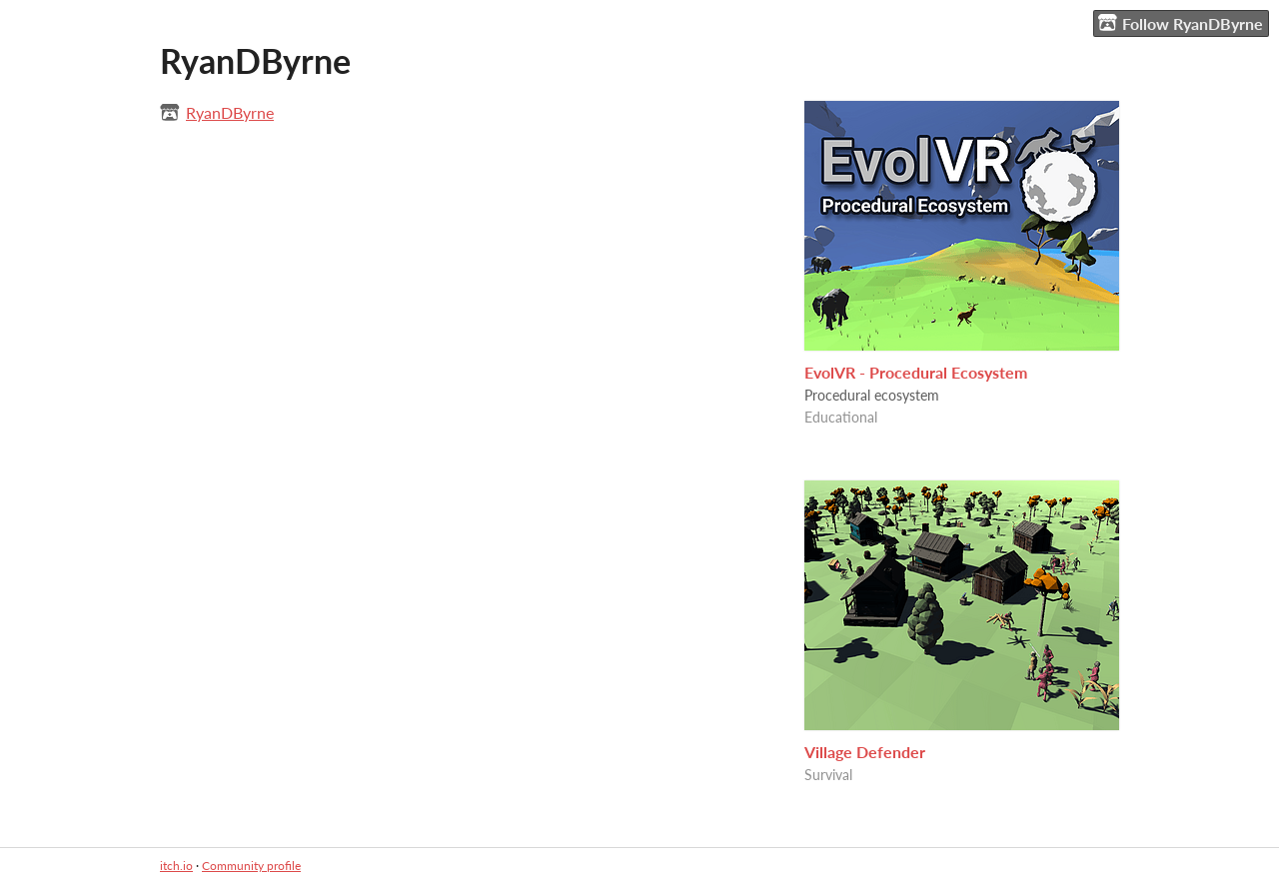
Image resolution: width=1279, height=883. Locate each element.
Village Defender (864, 751)
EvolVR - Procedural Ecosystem (915, 372)
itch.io (176, 865)
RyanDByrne (230, 112)
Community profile (251, 865)
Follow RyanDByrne (1180, 23)
